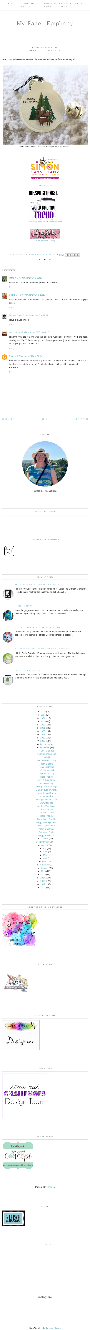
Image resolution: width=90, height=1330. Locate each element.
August (44, 845)
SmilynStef (14, 295)
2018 (42, 738)
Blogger (50, 1187)
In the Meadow (46, 796)
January (44, 868)
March (45, 861)
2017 (42, 741)
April (45, 858)
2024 (42, 718)
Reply (12, 287)
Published (26, 7)
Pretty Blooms (46, 764)
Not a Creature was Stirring (45, 241)
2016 (43, 871)
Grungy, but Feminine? (46, 790)
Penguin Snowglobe (46, 754)
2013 (42, 881)
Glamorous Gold (46, 809)
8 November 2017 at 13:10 (32, 295)
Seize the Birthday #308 (28, 670)
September (44, 842)
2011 (43, 887)
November (45, 747)
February (44, 864)
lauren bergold (16, 332)
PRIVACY (46, 7)
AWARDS (65, 7)
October (44, 838)
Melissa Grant (15, 315)
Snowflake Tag (46, 803)
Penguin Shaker (46, 767)
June (45, 851)
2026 (43, 711)
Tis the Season (47, 812)
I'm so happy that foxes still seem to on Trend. (45, 222)
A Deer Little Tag (46, 751)
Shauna (12, 356)
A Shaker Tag (46, 783)
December (45, 744)
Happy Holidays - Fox (46, 822)
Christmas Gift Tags (45, 186)
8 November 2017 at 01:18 (29, 278)
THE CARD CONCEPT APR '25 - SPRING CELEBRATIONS (43, 649)
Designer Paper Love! (46, 799)
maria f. (12, 278)
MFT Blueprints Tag (46, 760)
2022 (42, 724)
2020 (42, 731)
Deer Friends (46, 777)
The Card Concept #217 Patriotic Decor (37, 627)
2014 (42, 878)
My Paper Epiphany (45, 23)
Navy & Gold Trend (46, 780)
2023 (43, 721)
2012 (42, 884)
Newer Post (81, 419)
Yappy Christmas (46, 829)
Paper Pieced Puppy (46, 793)
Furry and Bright (46, 832)
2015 (43, 874)
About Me (29, 4)
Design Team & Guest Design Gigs (63, 4)
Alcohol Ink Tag (46, 773)
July (45, 848)
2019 (42, 734)
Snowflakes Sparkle (46, 819)
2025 (43, 715)
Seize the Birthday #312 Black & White (37, 584)
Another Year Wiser (46, 806)
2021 (42, 728)
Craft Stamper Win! (46, 770)
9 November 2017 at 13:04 (29, 356)
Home (11, 4)
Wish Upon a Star (46, 825)
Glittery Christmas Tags (46, 786)
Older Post (8, 419)
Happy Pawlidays (46, 835)
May (45, 855)
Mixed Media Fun (24, 606)
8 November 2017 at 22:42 (35, 315)
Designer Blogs (53, 1328)
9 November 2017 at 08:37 (36, 332)
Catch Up (46, 757)
